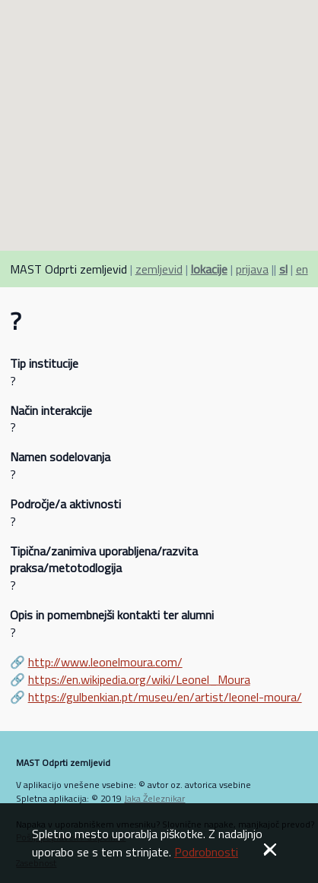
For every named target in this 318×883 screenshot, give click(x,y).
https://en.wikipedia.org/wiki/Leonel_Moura (139, 679)
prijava (252, 269)
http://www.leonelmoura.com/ (105, 662)
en (302, 269)
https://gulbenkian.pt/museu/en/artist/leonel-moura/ (165, 697)
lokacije (209, 269)
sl (283, 269)
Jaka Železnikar (154, 798)
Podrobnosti (206, 852)
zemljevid (159, 269)
